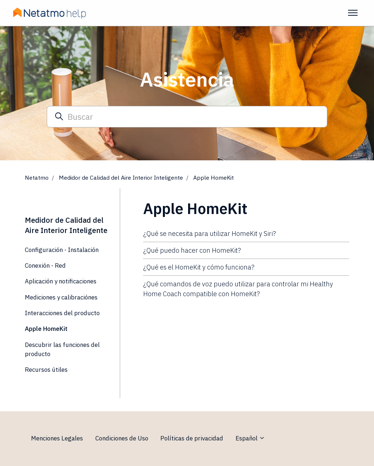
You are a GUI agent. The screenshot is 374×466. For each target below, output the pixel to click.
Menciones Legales (57, 438)
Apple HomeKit (213, 177)
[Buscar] (187, 116)
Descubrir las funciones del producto (62, 349)
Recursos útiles (46, 370)
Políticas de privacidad (191, 438)
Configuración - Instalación (62, 250)
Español (250, 438)
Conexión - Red (45, 265)
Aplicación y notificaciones (60, 281)
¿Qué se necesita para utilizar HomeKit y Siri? (209, 233)
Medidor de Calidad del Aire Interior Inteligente (121, 177)
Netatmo (37, 177)
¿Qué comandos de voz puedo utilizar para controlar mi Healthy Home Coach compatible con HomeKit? (238, 289)
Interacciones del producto (62, 313)
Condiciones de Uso (121, 438)
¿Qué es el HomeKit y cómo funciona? (199, 267)
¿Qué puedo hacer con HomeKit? (192, 250)
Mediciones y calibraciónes (61, 297)
